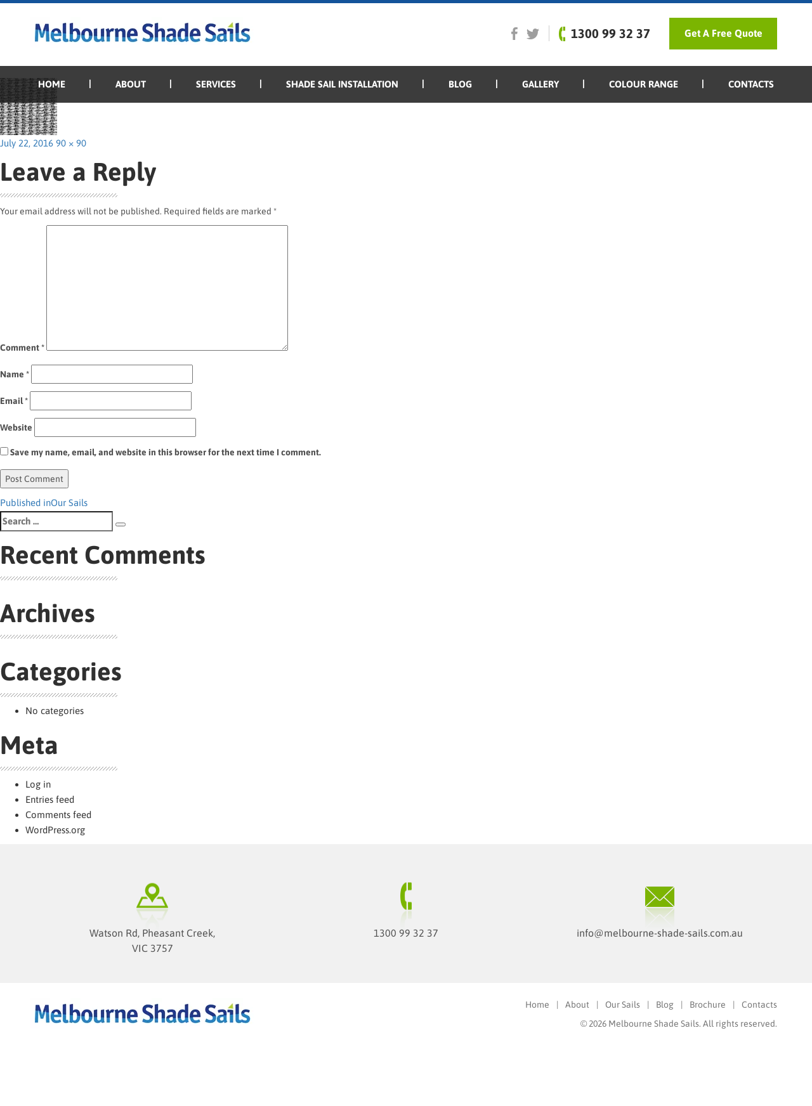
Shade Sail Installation (342, 84)
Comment (22, 347)
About (130, 84)
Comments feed (58, 814)
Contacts (751, 84)
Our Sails (622, 1004)
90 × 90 (71, 143)
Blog (460, 84)
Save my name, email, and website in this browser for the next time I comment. (165, 452)
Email (14, 401)
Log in (38, 784)
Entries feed (49, 799)
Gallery (540, 84)
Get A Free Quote (723, 33)
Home (51, 84)
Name (14, 374)
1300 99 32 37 (406, 933)
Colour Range (643, 84)
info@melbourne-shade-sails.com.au (660, 933)
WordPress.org (55, 829)
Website (16, 427)
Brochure (708, 1004)
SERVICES (216, 84)
